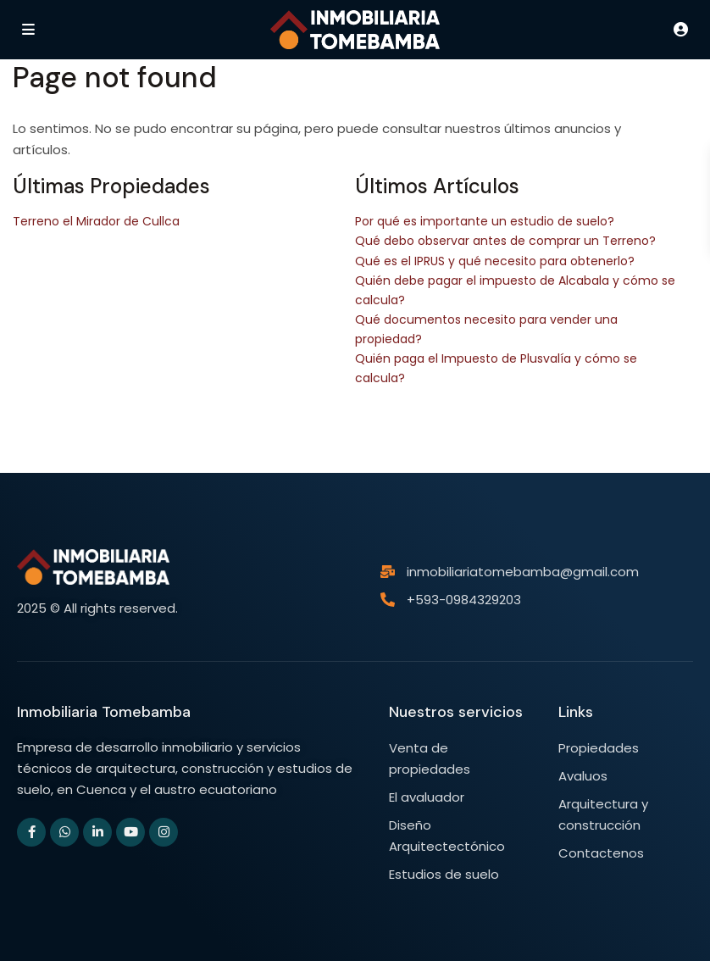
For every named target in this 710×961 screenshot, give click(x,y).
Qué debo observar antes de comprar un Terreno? (505, 240)
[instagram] (163, 832)
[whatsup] (64, 832)
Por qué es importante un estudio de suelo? (484, 221)
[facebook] (31, 832)
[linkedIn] (97, 832)
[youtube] (130, 832)
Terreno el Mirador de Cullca (96, 221)
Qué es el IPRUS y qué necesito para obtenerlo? (495, 261)
